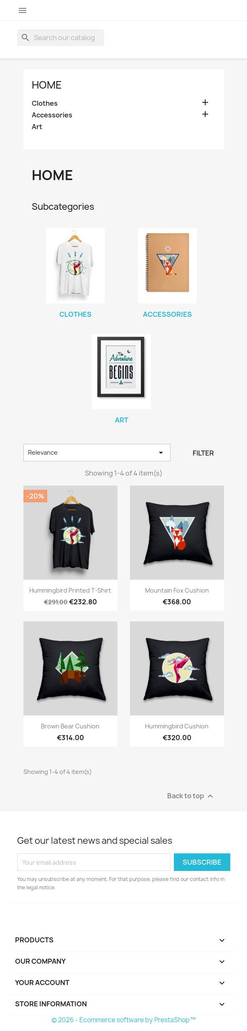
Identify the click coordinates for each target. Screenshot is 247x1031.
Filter (203, 453)
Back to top (191, 796)
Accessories (52, 115)
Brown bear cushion (70, 726)
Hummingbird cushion (177, 726)
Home (47, 85)
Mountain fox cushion (177, 590)
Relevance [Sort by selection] (97, 453)
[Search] (60, 37)
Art (37, 126)
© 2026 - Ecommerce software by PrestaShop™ (123, 1020)
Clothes (45, 103)
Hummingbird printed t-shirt (70, 590)
